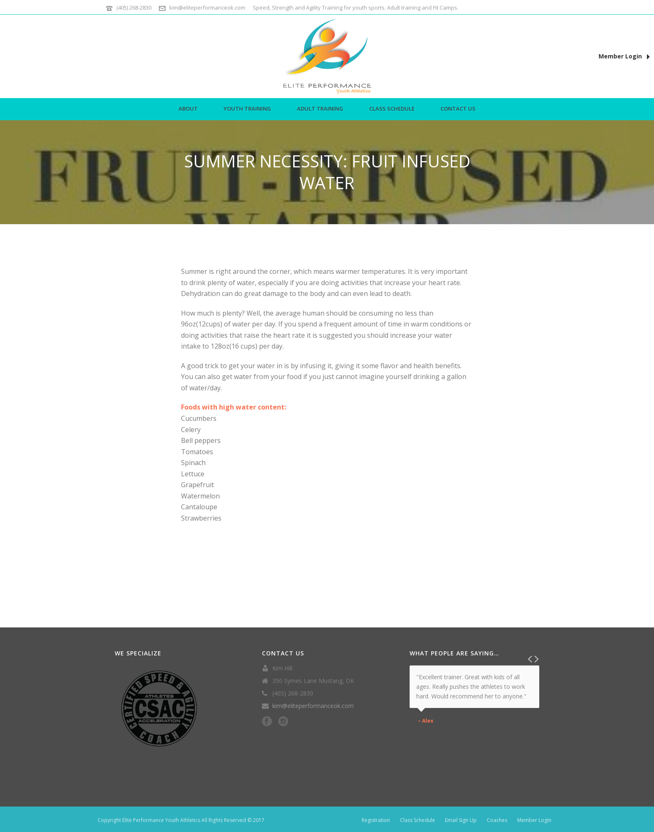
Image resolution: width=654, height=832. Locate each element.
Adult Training (320, 108)
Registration (376, 820)
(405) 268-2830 (133, 7)
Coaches (497, 820)
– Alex (425, 720)
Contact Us (457, 108)
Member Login (624, 56)
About (188, 108)
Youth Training (247, 108)
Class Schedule (392, 108)
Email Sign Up (461, 820)
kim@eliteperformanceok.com (207, 7)
